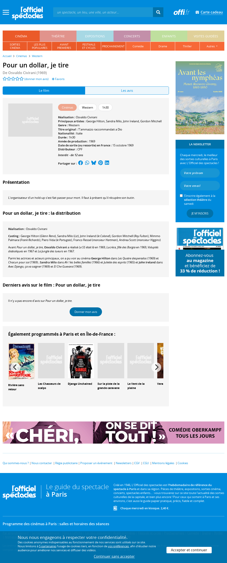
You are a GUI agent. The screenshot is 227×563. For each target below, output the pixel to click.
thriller (187, 46)
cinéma (21, 36)
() (38, 236)
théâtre (58, 36)
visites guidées (206, 36)
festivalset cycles (89, 46)
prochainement (113, 46)
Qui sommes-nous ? (16, 463)
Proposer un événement (96, 463)
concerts (132, 36)
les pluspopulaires (39, 46)
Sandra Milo (114, 121)
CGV (137, 463)
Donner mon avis (85, 312)
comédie (138, 46)
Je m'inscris (200, 213)
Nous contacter (41, 463)
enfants (169, 36)
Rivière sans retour (16, 387)
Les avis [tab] (127, 90)
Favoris (58, 79)
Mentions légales (163, 463)
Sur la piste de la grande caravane (108, 386)
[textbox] (103, 12)
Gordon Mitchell (151, 121)
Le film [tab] (44, 90)
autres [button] (211, 46)
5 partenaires (47, 546)
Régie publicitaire (66, 463)
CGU (146, 463)
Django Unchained (80, 384)
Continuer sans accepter (114, 556)
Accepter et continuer (189, 550)
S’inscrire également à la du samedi (199, 200)
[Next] (156, 367)
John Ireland (131, 121)
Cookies (183, 463)
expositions (95, 36)
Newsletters (123, 463)
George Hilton (95, 121)
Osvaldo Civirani (86, 117)
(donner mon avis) (36, 79)
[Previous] (15, 367)
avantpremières (64, 46)
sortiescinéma (15, 46)
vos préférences (118, 546)
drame (163, 46)
